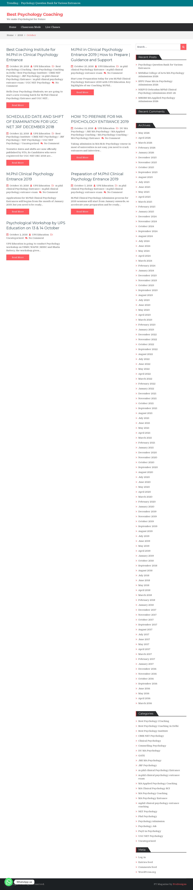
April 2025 (144, 196)
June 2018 (144, 580)
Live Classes (52, 27)
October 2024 (146, 226)
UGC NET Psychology (38, 82)
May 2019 (143, 546)
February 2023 (146, 324)
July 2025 (144, 182)
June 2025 (144, 187)
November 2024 (147, 221)
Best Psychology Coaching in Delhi (158, 726)
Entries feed (145, 862)
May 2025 (144, 192)
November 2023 (147, 280)
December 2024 (147, 216)
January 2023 (146, 329)
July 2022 (144, 359)
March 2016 (145, 703)
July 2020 (144, 477)
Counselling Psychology (152, 745)
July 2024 (144, 241)
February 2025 (146, 206)
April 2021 (144, 432)
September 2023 (148, 290)
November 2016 (147, 673)
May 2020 (144, 487)
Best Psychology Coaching (35, 14)
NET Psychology (31, 140)
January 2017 (146, 664)
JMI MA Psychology (97, 131)
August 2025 (145, 177)
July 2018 (143, 575)
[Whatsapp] (8, 882)
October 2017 (146, 619)
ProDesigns (179, 884)
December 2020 (147, 452)
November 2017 (147, 614)
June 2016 (144, 688)
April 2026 (144, 137)
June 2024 (144, 246)
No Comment (115, 73)
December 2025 (147, 157)
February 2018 (146, 600)
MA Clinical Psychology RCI (154, 788)
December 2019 (147, 511)
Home (12, 27)
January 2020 (146, 506)
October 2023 (146, 285)
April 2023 (144, 314)
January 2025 (146, 211)
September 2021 (147, 408)
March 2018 (145, 595)
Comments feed (147, 867)
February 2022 (146, 383)
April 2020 (144, 491)
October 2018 (146, 560)
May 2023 (144, 310)
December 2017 (147, 609)
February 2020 (147, 501)
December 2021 (147, 393)
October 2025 (146, 167)
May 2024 (144, 251)
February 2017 (146, 659)
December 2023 (147, 275)
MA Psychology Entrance (85, 138)
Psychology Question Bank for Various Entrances (50, 3)
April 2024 (144, 255)
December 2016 (147, 669)
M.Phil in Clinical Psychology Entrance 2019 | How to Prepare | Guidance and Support (100, 54)
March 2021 (145, 437)
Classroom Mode (31, 27)
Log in (142, 857)
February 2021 (146, 442)
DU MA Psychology (149, 750)
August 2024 (145, 236)
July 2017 (143, 634)
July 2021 (143, 418)
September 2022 (148, 349)
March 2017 (145, 654)
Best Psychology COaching (153, 721)
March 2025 (145, 201)
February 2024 (146, 265)
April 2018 (144, 590)
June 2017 (144, 639)
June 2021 (144, 423)
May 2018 (143, 585)
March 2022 (145, 378)
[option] (68, 3)
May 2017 (143, 644)
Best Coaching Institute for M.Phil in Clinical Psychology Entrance (32, 54)
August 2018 (145, 570)
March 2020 (145, 496)
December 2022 (147, 334)
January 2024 (146, 270)
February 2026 (146, 147)
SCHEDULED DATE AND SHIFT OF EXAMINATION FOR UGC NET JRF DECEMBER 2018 (35, 121)
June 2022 (144, 364)
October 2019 (146, 521)
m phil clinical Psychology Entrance (159, 770)
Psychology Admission (151, 821)
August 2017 (145, 629)
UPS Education (41, 66)
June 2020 (144, 482)
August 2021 (145, 413)
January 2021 (146, 447)
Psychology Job (147, 826)
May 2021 (143, 428)
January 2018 (146, 605)
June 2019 (144, 541)
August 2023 (145, 295)
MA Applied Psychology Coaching (157, 783)
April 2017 (144, 649)
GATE (141, 755)
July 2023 (144, 300)
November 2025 (147, 162)
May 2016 (143, 693)
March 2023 (145, 319)
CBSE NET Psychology (45, 136)
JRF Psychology (31, 76)
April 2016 (144, 698)
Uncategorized (30, 143)
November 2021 (147, 398)
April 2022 (144, 373)
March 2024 (145, 260)
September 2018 (147, 565)
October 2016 (146, 678)
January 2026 (146, 152)
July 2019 (143, 536)
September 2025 (148, 172)
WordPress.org (147, 872)
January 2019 (146, 555)
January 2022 (146, 388)
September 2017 (147, 624)
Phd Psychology (147, 816)
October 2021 (146, 403)
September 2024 (148, 231)
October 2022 (146, 344)
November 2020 (147, 457)
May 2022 (144, 369)
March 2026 (145, 142)
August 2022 (145, 354)
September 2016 (147, 683)
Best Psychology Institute (32, 72)
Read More (18, 105)
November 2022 (147, 339)
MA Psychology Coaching (112, 134)
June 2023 (144, 305)
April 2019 (144, 550)
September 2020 (148, 467)
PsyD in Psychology (149, 831)
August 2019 (145, 531)
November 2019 (147, 516)
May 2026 (144, 133)
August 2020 (145, 472)
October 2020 (146, 462)
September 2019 (147, 526)
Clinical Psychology (149, 740)
